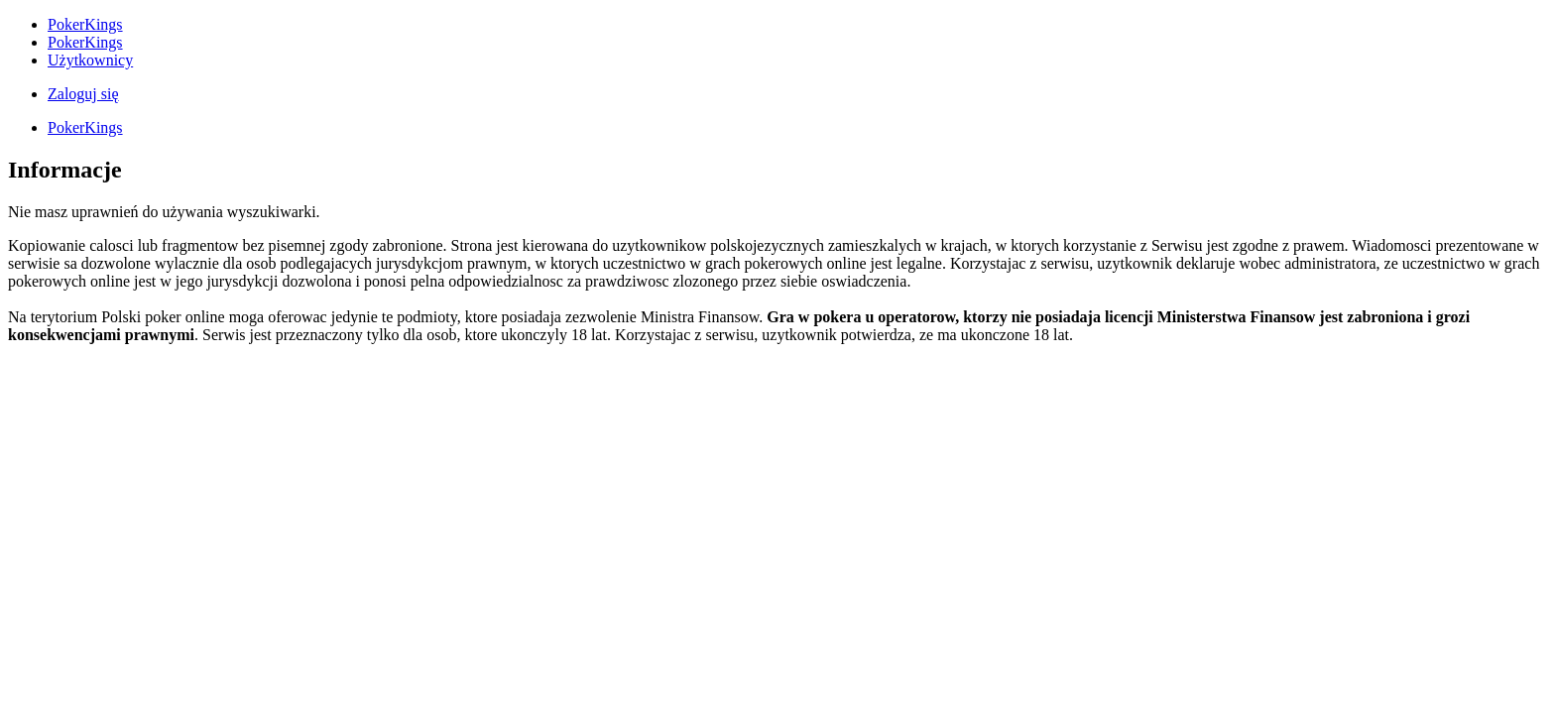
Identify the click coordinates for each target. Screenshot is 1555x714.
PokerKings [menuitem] (85, 24)
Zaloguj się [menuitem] (83, 93)
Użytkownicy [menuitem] (90, 60)
